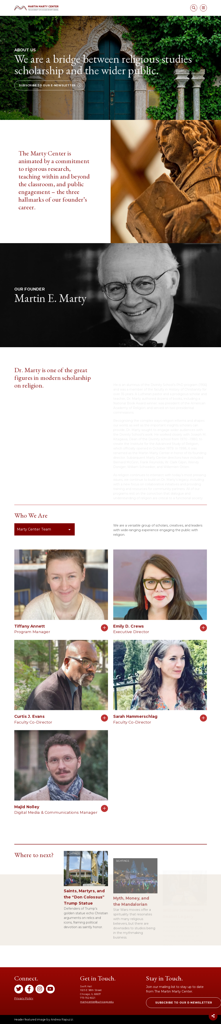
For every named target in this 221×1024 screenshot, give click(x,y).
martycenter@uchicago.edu (96, 1001)
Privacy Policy (23, 998)
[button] (49, 103)
